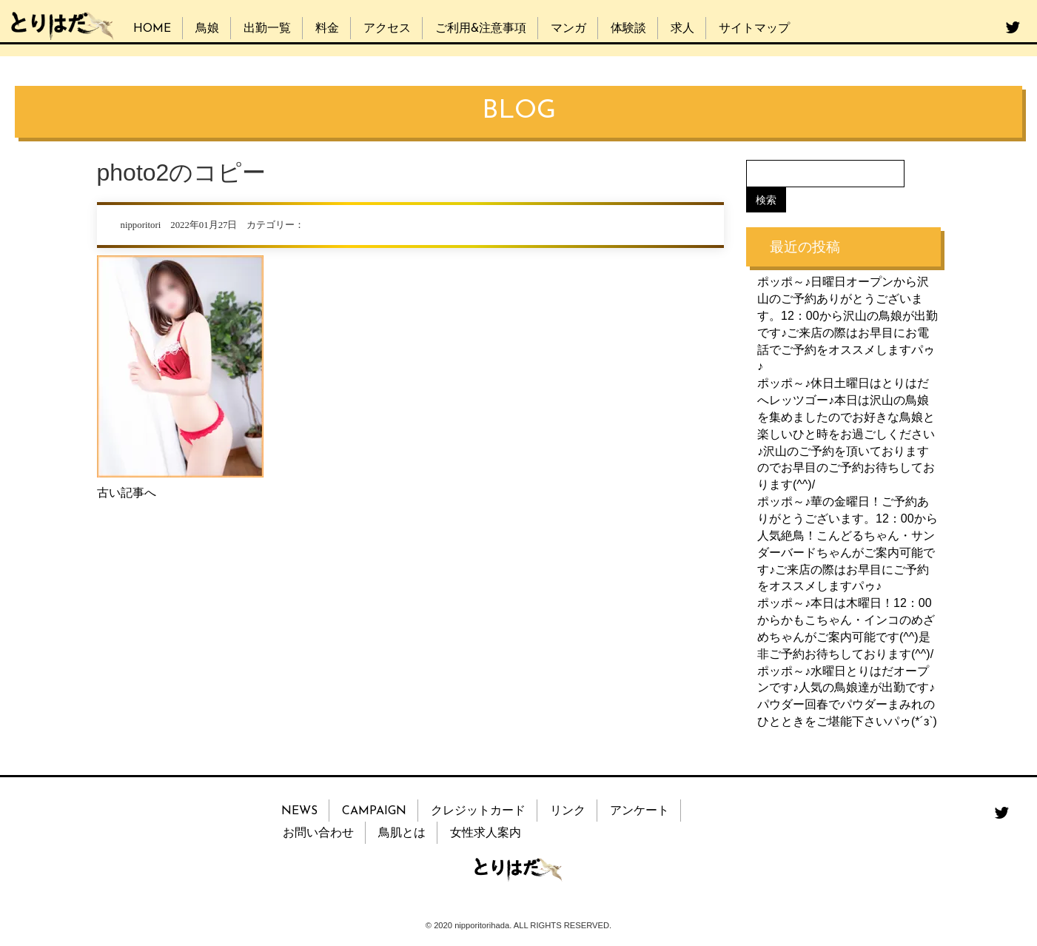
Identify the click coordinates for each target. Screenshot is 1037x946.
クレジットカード (478, 811)
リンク (567, 811)
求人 (682, 29)
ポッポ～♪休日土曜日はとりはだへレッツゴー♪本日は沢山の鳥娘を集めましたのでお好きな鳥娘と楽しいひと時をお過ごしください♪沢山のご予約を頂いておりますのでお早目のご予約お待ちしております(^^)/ (846, 434)
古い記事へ (126, 492)
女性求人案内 (485, 833)
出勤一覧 (267, 29)
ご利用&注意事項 (480, 29)
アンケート (639, 811)
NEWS (299, 811)
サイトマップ (754, 29)
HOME (152, 29)
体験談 (628, 29)
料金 (327, 29)
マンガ (568, 29)
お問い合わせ (318, 833)
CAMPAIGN (374, 811)
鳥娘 (207, 29)
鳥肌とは (402, 833)
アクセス (387, 29)
